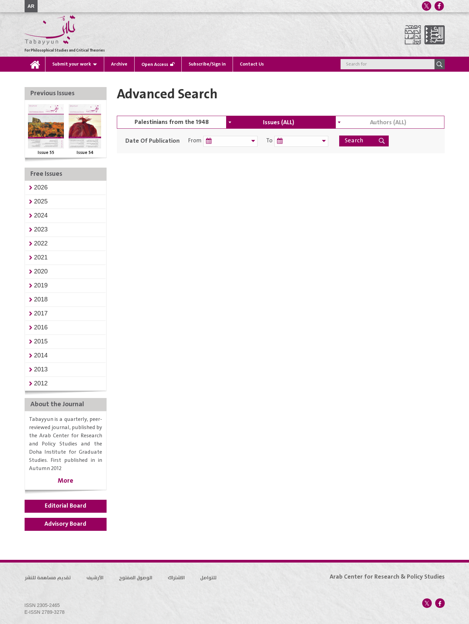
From (195, 140)
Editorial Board (65, 506)
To (264, 140)
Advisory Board (65, 524)
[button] (41, 187)
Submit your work (71, 64)
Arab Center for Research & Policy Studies (387, 577)
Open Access (154, 64)
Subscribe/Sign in (207, 64)
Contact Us (252, 64)
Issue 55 (46, 152)
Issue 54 (85, 152)
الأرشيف (95, 578)
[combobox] (280, 122)
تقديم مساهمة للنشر (48, 578)
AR (31, 6)
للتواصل (208, 578)
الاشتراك (176, 578)
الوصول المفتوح (135, 578)
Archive (119, 64)
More (65, 481)
